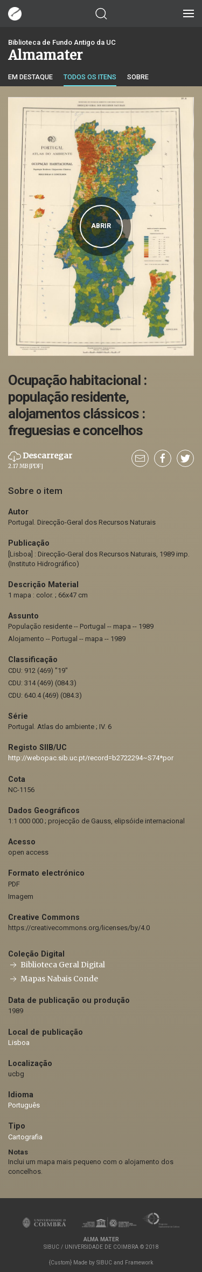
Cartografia (25, 1137)
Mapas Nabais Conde (53, 979)
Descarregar (40, 460)
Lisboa (19, 1043)
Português (24, 1105)
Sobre (138, 77)
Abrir (101, 226)
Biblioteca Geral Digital (56, 965)
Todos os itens (90, 77)
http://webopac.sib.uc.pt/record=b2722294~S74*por (90, 758)
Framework (139, 1263)
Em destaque (30, 77)
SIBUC (104, 1263)
